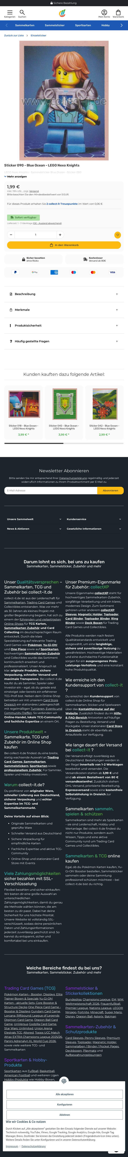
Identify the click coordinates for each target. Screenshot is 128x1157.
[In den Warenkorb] (64, 245)
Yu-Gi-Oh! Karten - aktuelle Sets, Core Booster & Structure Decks (30, 1003)
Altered (28, 1032)
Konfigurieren (64, 1104)
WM (120, 999)
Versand (34, 191)
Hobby (105, 25)
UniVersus (21, 1024)
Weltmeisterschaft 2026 (82, 1003)
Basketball (47, 1071)
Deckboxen (73, 1050)
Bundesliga (73, 999)
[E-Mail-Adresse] (50, 490)
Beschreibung (22, 294)
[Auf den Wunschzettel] (117, 235)
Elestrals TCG (13, 1032)
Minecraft (97, 1012)
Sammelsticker (55, 25)
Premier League (76, 1008)
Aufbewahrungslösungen (83, 1055)
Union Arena (43, 1028)
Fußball (33, 1071)
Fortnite (83, 1012)
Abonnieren (110, 490)
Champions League (96, 999)
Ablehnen (64, 1114)
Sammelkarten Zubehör (22, 628)
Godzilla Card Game (42, 1024)
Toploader (84, 1042)
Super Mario (113, 1012)
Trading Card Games (41, 602)
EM (114, 999)
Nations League (100, 1008)
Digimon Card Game (18, 1020)
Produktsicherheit (26, 325)
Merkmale (20, 309)
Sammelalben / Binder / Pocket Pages (92, 1046)
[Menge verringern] (10, 234)
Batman (110, 1016)
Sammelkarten (24, 25)
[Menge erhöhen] (60, 234)
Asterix (98, 1016)
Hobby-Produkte (16, 1079)
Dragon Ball (84, 1016)
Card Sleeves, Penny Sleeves (85, 1038)
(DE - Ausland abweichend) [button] (47, 223)
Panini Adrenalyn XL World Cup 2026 (30, 1041)
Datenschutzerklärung (73, 478)
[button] (9, 13)
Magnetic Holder (104, 1042)
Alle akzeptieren (65, 1094)
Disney (70, 1016)
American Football (17, 1075)
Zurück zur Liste (14, 35)
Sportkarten (83, 25)
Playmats (89, 1050)
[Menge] (35, 235)
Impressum (12, 1146)
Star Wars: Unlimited (18, 1028)
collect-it (114, 685)
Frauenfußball (110, 1003)
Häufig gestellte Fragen (29, 341)
